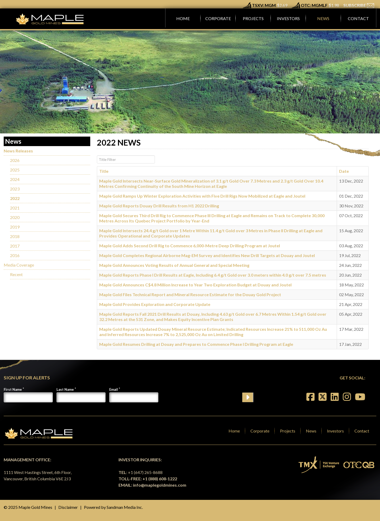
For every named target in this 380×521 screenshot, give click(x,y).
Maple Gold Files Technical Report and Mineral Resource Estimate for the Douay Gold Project (190, 294)
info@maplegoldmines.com (159, 484)
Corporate (259, 430)
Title (103, 171)
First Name (13, 389)
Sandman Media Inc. (125, 507)
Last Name (65, 389)
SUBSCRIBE (358, 5)
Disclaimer (68, 507)
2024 (15, 179)
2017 (15, 245)
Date (344, 171)
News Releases (18, 150)
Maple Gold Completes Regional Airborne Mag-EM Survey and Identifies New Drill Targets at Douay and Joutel (207, 255)
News (311, 430)
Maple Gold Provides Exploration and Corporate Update (154, 304)
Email (113, 389)
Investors (335, 430)
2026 (15, 160)
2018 (15, 236)
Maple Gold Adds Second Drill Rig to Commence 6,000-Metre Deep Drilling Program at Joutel (189, 245)
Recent (16, 274)
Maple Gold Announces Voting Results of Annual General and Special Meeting (174, 265)
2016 (15, 255)
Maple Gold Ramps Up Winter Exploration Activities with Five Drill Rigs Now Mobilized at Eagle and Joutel (202, 195)
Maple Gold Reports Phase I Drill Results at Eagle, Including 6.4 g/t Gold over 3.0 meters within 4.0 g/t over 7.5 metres (212, 274)
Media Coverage (19, 264)
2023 (15, 188)
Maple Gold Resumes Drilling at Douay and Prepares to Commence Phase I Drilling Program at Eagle (196, 344)
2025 (15, 169)
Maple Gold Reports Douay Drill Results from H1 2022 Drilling (159, 205)
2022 (15, 198)
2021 (15, 207)
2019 (15, 226)
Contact (361, 430)
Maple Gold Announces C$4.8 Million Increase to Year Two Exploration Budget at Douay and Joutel (195, 284)
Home (234, 430)
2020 (15, 217)
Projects (287, 430)
